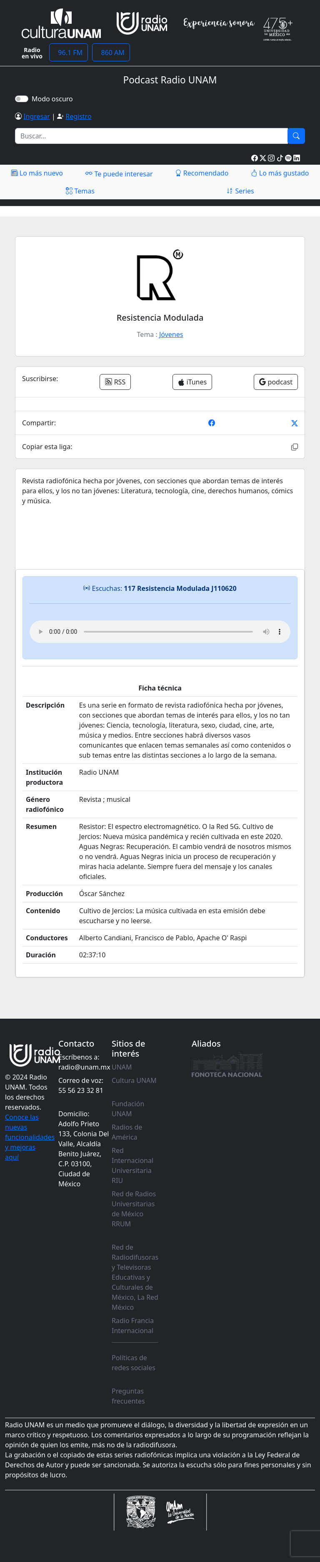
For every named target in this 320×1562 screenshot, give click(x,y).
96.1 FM (68, 52)
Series (240, 191)
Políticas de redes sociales (133, 1362)
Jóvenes (171, 334)
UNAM (122, 1067)
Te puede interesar (118, 173)
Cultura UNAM (134, 1080)
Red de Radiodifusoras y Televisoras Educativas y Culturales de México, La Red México (135, 1277)
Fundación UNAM (128, 1108)
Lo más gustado (280, 173)
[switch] (21, 98)
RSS (115, 382)
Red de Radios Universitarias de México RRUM (134, 1208)
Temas (80, 191)
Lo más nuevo (37, 173)
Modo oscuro (54, 98)
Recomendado (202, 173)
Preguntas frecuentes (128, 1396)
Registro (78, 116)
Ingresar (36, 116)
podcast (275, 382)
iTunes (192, 382)
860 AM (111, 52)
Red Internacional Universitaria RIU (132, 1165)
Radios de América (127, 1132)
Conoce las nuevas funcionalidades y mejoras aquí (30, 1137)
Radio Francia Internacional (133, 1325)
